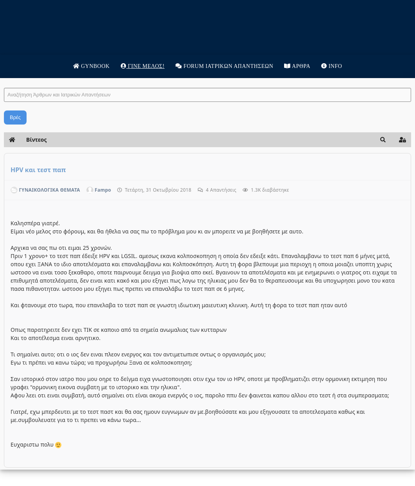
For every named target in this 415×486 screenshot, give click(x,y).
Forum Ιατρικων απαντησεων (224, 66)
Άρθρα (297, 66)
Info (331, 66)
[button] (383, 139)
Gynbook (91, 66)
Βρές (15, 117)
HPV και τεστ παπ (38, 170)
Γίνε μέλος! (143, 66)
